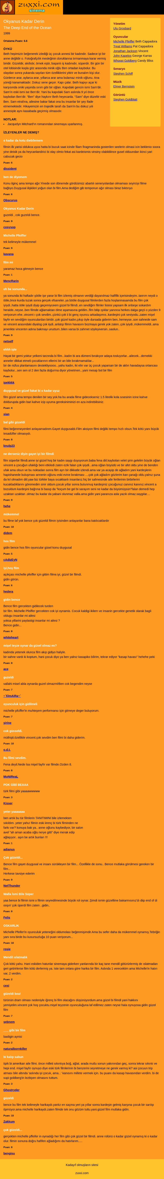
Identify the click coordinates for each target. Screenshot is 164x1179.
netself (8, 341)
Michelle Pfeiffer (124, 41)
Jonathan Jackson (125, 51)
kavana (8, 254)
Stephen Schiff (123, 73)
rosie (6, 949)
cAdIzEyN (10, 559)
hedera (8, 591)
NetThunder (11, 885)
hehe (6, 506)
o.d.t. (6, 749)
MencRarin (11, 281)
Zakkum (9, 1121)
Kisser (8, 803)
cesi (6, 985)
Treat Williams (122, 46)
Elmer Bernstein (124, 86)
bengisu (9, 1153)
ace (5, 669)
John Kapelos (122, 55)
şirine (7, 723)
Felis (6, 917)
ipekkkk (8, 382)
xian (6, 414)
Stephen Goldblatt (125, 99)
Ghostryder (11, 1090)
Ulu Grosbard (122, 28)
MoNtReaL (10, 776)
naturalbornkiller (15, 1048)
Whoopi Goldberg (125, 60)
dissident (9, 168)
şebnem (9, 1022)
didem (7, 533)
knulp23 (9, 445)
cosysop (9, 227)
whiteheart (10, 637)
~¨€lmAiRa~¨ (12, 696)
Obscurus (10, 200)
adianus (9, 849)
